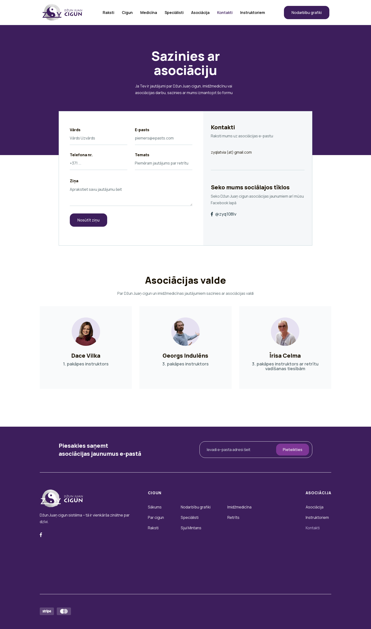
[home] (62, 12)
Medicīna (148, 12)
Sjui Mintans (191, 528)
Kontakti (225, 12)
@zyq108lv (223, 214)
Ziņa (74, 180)
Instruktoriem (252, 12)
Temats (142, 154)
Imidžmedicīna (239, 507)
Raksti (108, 12)
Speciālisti (174, 12)
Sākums (155, 507)
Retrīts (233, 517)
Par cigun (156, 517)
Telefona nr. (81, 154)
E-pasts (142, 129)
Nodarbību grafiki (307, 12)
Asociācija (200, 12)
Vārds (75, 129)
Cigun (127, 12)
